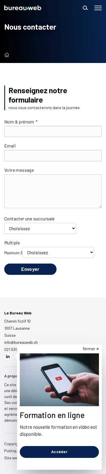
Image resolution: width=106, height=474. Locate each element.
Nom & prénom (21, 121)
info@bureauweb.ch (21, 342)
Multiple (12, 242)
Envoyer (30, 269)
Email (10, 145)
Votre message (19, 170)
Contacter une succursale (29, 218)
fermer (89, 348)
